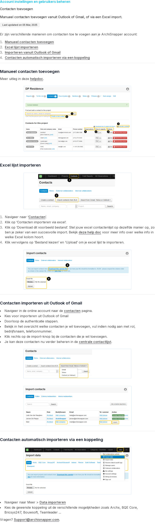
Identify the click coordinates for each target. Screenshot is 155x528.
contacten (72, 311)
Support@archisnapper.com (36, 520)
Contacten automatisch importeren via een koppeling (47, 58)
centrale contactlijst (95, 342)
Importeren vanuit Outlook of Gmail (33, 52)
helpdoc (36, 79)
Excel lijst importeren (21, 47)
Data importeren (53, 502)
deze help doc (90, 232)
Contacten (36, 217)
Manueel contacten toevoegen (29, 42)
